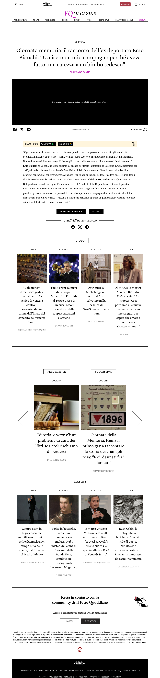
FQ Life (36, 20)
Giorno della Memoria (71, 211)
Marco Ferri (65, 575)
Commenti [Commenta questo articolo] (139, 129)
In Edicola (70, 4)
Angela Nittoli (97, 321)
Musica (77, 20)
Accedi (69, 621)
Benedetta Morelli (33, 562)
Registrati (90, 621)
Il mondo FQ (99, 4)
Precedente (56, 371)
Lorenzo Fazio (58, 460)
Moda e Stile (103, 20)
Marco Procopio (104, 471)
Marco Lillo (129, 334)
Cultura (142, 20)
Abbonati (125, 4)
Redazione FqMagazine (33, 330)
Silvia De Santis (81, 72)
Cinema (65, 20)
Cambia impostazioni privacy (71, 671)
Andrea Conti (65, 326)
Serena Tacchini (129, 567)
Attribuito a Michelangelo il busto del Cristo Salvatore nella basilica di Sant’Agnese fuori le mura (96, 300)
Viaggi (89, 20)
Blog (77, 4)
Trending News (20, 20)
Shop (91, 4)
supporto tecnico (127, 642)
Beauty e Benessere (124, 20)
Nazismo (96, 211)
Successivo (103, 371)
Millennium (83, 4)
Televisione (50, 20)
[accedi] (140, 4)
